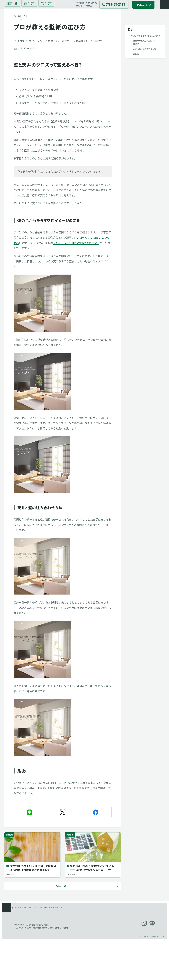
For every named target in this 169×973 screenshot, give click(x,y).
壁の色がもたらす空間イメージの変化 (146, 43)
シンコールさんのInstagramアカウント (76, 261)
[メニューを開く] (159, 9)
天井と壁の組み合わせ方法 (144, 49)
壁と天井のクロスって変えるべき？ (145, 37)
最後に (136, 54)
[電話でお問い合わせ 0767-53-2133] (108, 9)
